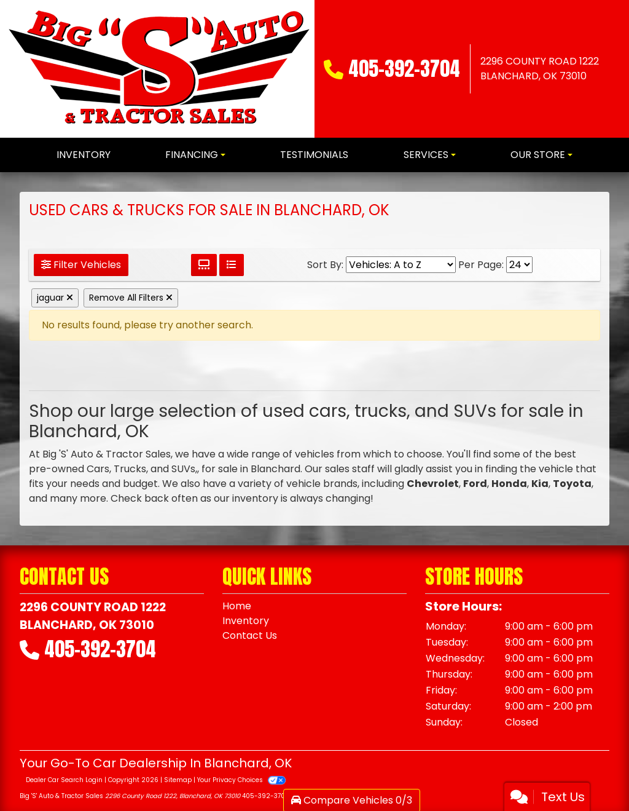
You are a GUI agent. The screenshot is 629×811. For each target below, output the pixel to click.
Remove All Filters (131, 297)
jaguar (55, 297)
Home (236, 606)
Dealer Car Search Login (64, 780)
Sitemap (178, 780)
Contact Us (249, 635)
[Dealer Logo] (159, 69)
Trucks (130, 469)
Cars (98, 469)
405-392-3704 (404, 68)
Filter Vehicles (81, 265)
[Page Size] (519, 264)
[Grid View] (204, 265)
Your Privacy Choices (241, 780)
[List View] (231, 265)
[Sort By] (401, 264)
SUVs (183, 469)
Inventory (245, 621)
